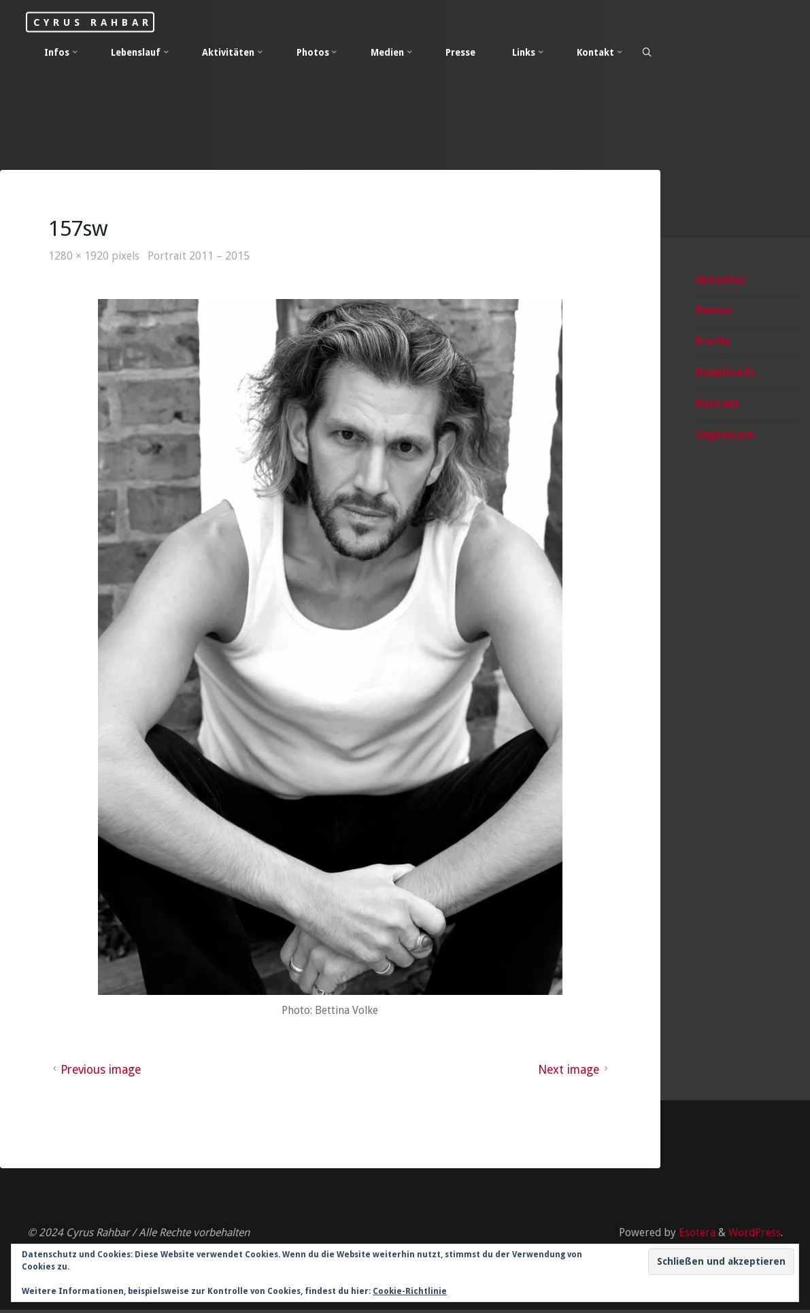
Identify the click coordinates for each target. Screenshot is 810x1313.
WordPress (754, 1235)
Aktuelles (720, 279)
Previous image (96, 1072)
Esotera (695, 1235)
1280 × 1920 (80, 257)
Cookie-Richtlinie (410, 1291)
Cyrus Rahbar (99, 21)
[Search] (648, 53)
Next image (574, 1072)
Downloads (725, 372)
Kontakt (718, 404)
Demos (714, 310)
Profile (713, 342)
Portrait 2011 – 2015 (201, 257)
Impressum (726, 435)
